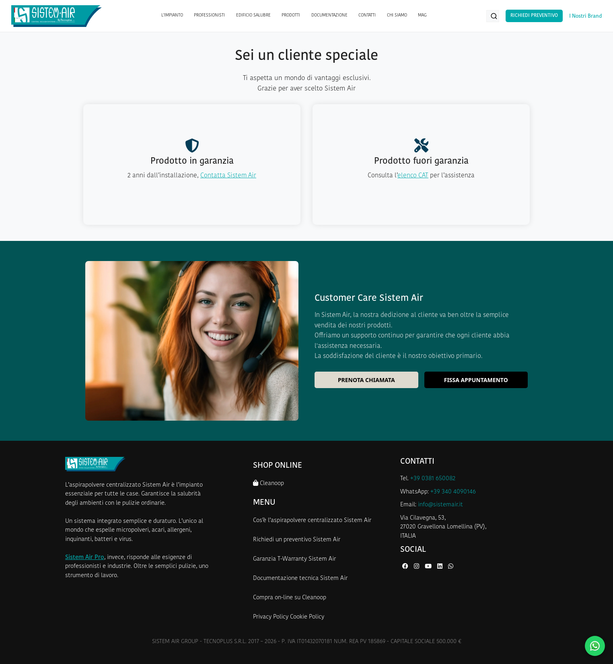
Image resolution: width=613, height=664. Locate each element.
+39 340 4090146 (453, 492)
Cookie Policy (307, 617)
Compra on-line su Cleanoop (289, 598)
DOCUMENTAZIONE (329, 15)
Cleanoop (268, 483)
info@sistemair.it (440, 505)
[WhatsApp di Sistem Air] (450, 567)
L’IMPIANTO (172, 15)
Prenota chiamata (366, 380)
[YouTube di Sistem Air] (429, 567)
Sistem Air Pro (84, 558)
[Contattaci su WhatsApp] (595, 646)
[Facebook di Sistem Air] (406, 567)
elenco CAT (412, 176)
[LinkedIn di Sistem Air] (440, 567)
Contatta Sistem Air (228, 176)
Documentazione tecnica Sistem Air (300, 579)
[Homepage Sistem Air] (56, 16)
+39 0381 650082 (432, 479)
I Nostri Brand (585, 16)
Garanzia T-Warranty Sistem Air (294, 559)
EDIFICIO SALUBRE (253, 15)
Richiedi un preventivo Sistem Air (296, 540)
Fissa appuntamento (476, 380)
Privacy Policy (270, 617)
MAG (422, 15)
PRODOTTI (291, 15)
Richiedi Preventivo (534, 15)
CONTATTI (367, 15)
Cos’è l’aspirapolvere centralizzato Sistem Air (312, 521)
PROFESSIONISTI (209, 15)
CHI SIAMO (397, 15)
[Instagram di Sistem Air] (417, 567)
